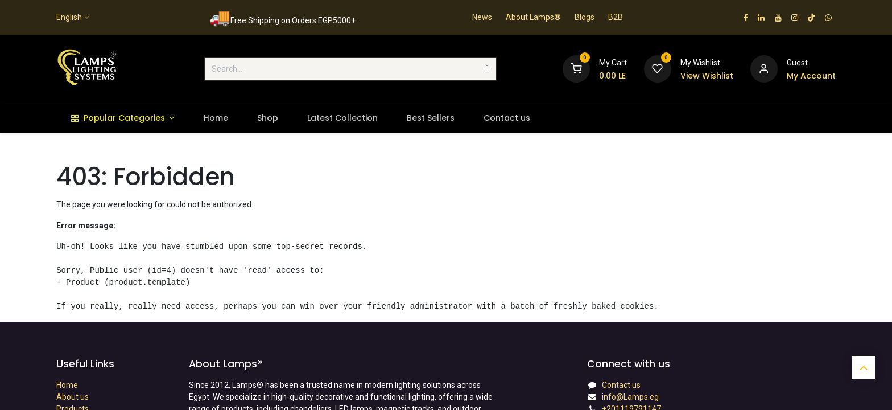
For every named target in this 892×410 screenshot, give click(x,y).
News (482, 17)
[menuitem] (122, 118)
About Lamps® (533, 17)
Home (67, 385)
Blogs (584, 17)
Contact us (621, 385)
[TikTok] (811, 17)
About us (72, 396)
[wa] (828, 17)
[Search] (487, 69)
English (69, 17)
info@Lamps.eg (630, 396)
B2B (615, 17)
